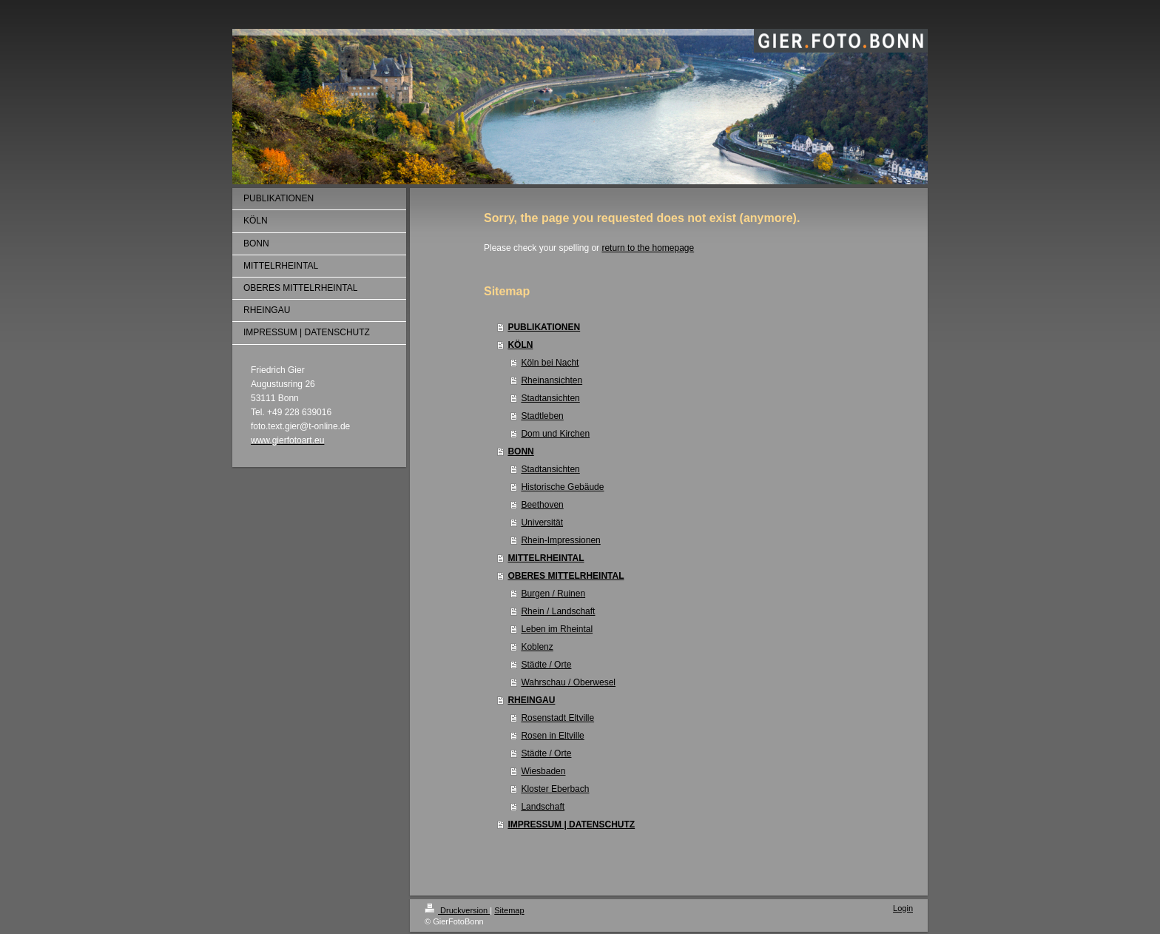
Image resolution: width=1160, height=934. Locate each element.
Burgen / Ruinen (553, 593)
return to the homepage (647, 248)
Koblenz (537, 647)
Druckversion (457, 910)
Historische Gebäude (562, 487)
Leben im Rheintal (557, 629)
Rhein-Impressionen (560, 540)
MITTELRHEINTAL (546, 558)
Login (903, 908)
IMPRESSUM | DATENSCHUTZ (571, 824)
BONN (520, 451)
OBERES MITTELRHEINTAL (566, 576)
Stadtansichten (550, 398)
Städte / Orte (546, 664)
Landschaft (542, 807)
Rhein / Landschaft (558, 611)
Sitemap (509, 910)
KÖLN (520, 345)
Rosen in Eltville (552, 735)
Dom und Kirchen (555, 434)
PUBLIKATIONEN (544, 327)
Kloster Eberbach (555, 789)
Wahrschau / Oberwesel (568, 682)
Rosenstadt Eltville (557, 718)
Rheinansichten (551, 380)
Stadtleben (542, 416)
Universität (542, 522)
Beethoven (542, 505)
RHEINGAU (531, 700)
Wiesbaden (543, 771)
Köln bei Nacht (550, 362)
